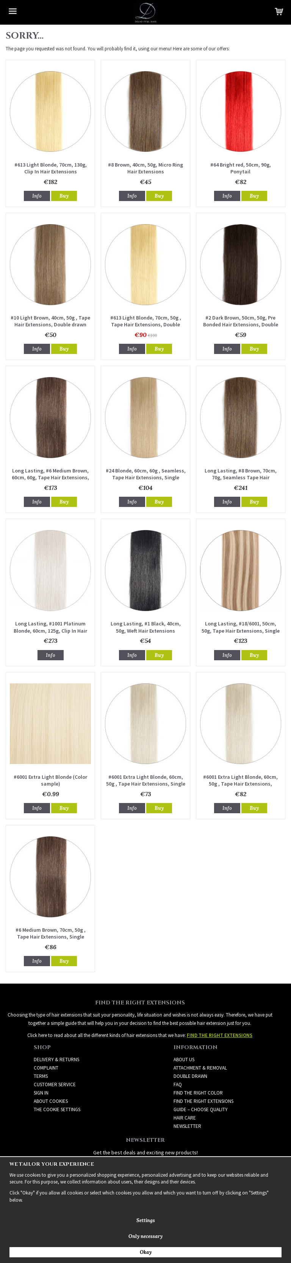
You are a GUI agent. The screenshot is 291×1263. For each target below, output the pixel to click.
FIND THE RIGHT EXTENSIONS (203, 1101)
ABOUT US (184, 1059)
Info (37, 196)
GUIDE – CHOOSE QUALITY (201, 1109)
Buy (64, 196)
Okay (146, 1252)
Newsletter (187, 1126)
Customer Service (55, 1084)
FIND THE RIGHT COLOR (198, 1093)
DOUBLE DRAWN (190, 1076)
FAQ (178, 1084)
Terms (41, 1076)
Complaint (46, 1068)
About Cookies (51, 1101)
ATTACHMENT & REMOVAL (200, 1068)
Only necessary (145, 1236)
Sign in (41, 1093)
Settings (145, 1220)
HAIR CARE (185, 1118)
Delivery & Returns (56, 1059)
